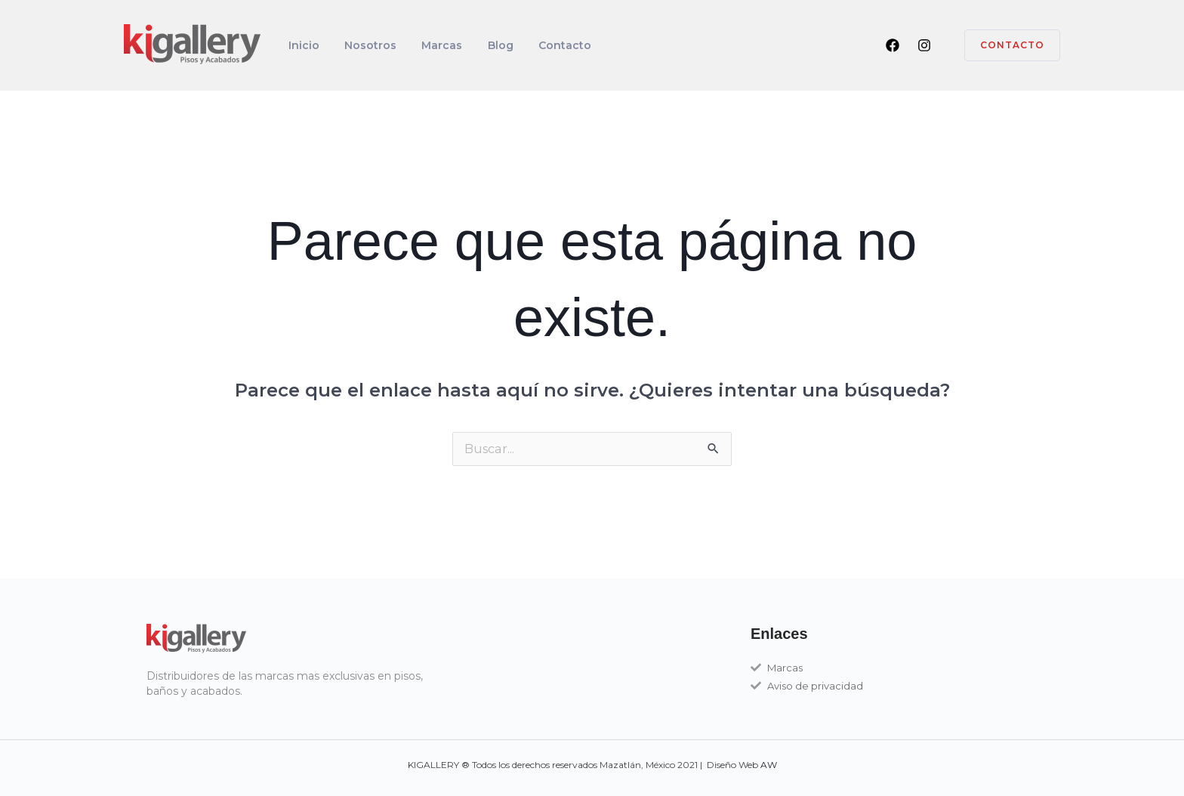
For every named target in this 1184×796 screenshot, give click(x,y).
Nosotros (360, 45)
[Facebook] (892, 45)
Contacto (533, 45)
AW (768, 764)
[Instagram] (924, 45)
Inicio (300, 45)
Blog (476, 45)
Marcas (424, 45)
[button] (1003, 45)
